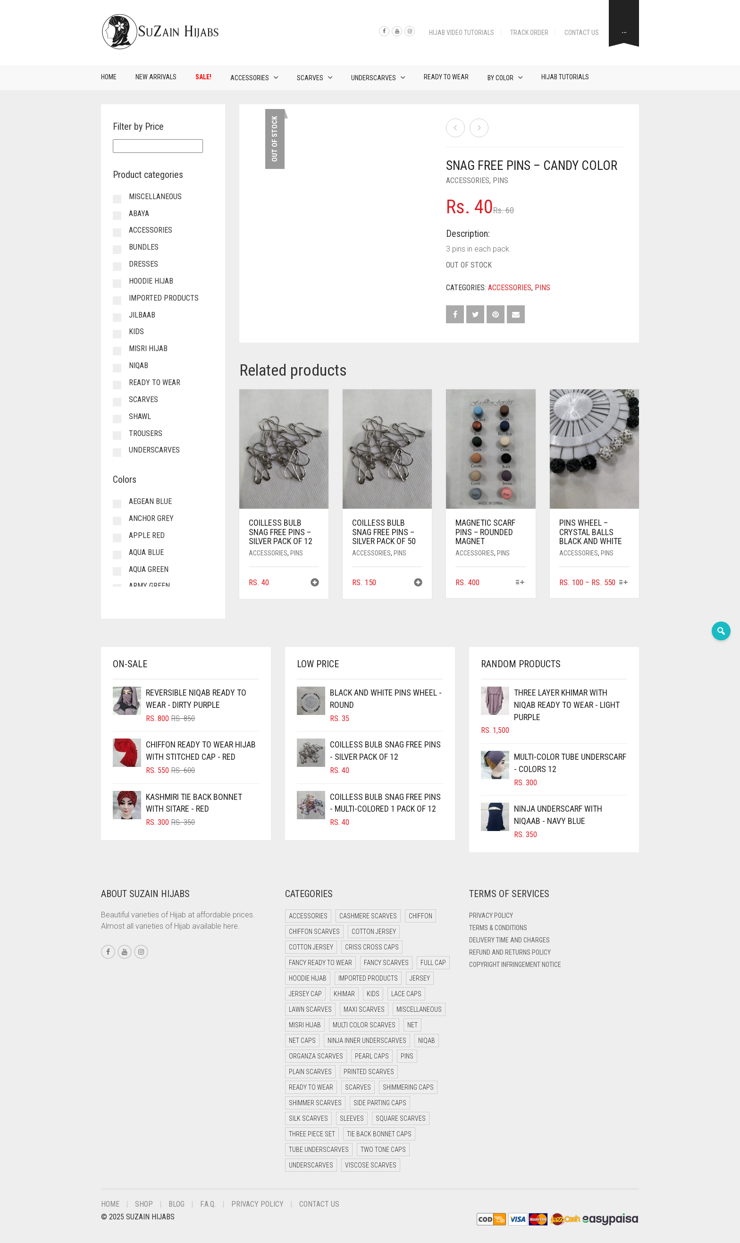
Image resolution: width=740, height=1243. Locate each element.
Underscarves (373, 78)
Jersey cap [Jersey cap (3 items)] (305, 994)
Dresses (143, 264)
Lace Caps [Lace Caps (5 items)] (406, 994)
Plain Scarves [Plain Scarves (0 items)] (310, 1071)
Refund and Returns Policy (510, 952)
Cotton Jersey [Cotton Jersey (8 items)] (311, 947)
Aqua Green (148, 569)
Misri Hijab (148, 348)
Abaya (139, 213)
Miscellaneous (155, 196)
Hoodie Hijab (151, 281)
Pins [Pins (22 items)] (407, 1056)
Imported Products (164, 298)
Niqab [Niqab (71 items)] (426, 1040)
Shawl (140, 416)
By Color (500, 78)
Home (109, 77)
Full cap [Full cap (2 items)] (433, 962)
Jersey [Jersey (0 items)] (420, 978)
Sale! (203, 77)
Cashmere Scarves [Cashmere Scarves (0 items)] (368, 916)
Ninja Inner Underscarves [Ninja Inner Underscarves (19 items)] (367, 1040)
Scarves (310, 78)
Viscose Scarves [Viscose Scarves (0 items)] (370, 1165)
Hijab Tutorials (565, 77)
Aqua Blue (146, 552)
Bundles (144, 247)
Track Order (529, 32)
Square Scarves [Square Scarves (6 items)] (401, 1118)
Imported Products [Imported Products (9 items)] (368, 978)
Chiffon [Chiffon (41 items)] (420, 916)
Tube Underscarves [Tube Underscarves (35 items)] (319, 1149)
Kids (136, 331)
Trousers (145, 433)
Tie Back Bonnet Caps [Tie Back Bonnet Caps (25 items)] (379, 1134)
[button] (315, 583)
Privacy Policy (491, 915)
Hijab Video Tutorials (461, 32)
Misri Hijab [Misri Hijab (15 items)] (305, 1025)
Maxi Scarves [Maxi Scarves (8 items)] (364, 1009)
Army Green (149, 585)
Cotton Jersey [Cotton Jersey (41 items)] (374, 931)
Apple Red (147, 535)
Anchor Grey (151, 518)
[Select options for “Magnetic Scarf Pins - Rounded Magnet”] (520, 583)
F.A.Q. (208, 1204)
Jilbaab (142, 315)
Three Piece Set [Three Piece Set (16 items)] (312, 1134)
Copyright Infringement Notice (515, 964)
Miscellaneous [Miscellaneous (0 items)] (419, 1009)
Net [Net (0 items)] (412, 1025)
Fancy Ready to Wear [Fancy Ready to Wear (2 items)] (320, 962)
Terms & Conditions (498, 928)
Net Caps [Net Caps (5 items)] (302, 1040)
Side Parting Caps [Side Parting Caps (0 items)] (379, 1103)
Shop (144, 1204)
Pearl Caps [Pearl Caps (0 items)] (372, 1056)
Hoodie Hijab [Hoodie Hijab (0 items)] (308, 978)
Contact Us (581, 32)
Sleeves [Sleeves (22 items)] (352, 1118)
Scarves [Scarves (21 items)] (358, 1087)
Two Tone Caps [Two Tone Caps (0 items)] (383, 1149)
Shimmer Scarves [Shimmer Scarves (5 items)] (315, 1103)
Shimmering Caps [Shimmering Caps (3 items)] (408, 1087)
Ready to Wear (446, 77)
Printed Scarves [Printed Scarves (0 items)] (369, 1071)
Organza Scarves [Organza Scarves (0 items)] (316, 1056)
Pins (500, 180)
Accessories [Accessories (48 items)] (308, 916)
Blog (176, 1204)
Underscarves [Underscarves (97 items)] (311, 1165)
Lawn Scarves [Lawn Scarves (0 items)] (310, 1009)
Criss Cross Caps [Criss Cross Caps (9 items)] (372, 947)
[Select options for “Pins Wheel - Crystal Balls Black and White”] (624, 583)
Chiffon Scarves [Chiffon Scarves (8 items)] (314, 931)
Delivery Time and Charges (509, 940)
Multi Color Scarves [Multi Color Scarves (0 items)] (364, 1025)
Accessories (249, 78)
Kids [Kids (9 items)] (373, 994)
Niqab (138, 365)
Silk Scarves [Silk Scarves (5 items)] (308, 1118)
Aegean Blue (150, 501)
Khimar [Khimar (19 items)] (344, 994)
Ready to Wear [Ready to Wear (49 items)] (311, 1087)
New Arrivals (156, 77)
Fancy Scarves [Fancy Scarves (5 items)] (386, 962)
